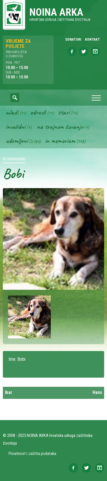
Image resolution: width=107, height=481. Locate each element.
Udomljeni (17, 140)
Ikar (8, 392)
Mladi (12, 112)
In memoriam (60, 140)
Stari (64, 112)
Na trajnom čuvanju (60, 126)
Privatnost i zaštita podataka (32, 453)
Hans (97, 392)
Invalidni (15, 126)
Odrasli (38, 112)
